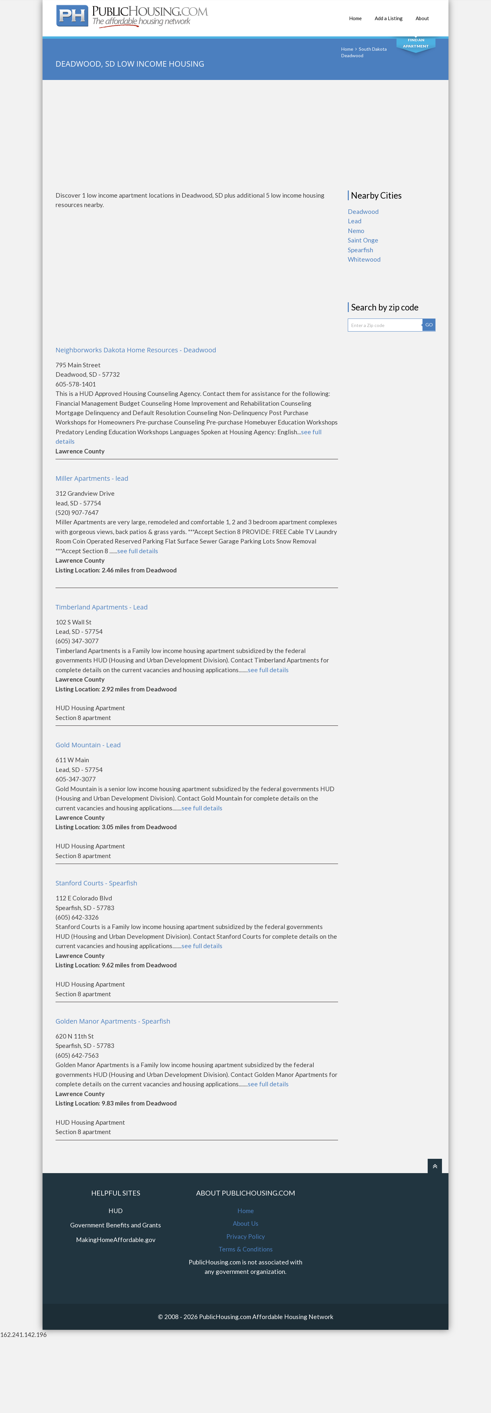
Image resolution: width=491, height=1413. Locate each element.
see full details (137, 551)
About (422, 14)
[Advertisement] (245, 135)
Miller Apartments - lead (92, 478)
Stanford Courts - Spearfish (96, 883)
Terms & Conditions (246, 1249)
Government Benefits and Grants (115, 1225)
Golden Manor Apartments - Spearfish (113, 1021)
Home (355, 14)
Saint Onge (363, 240)
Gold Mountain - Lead (88, 744)
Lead (354, 221)
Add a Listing (389, 14)
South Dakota (373, 49)
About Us (245, 1223)
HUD (115, 1210)
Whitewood (364, 259)
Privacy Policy (245, 1236)
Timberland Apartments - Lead (102, 607)
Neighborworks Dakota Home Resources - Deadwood (136, 350)
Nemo (356, 230)
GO (429, 324)
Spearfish (360, 250)
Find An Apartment (416, 42)
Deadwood (363, 211)
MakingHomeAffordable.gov (116, 1239)
